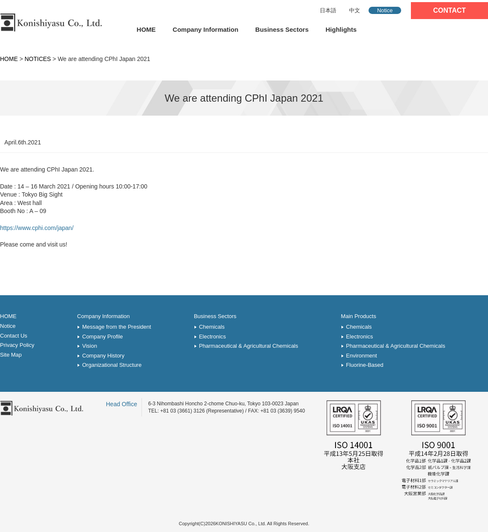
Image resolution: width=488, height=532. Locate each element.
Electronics (212, 336)
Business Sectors (282, 29)
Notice (385, 10)
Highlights (341, 29)
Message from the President (116, 327)
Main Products (358, 316)
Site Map (11, 355)
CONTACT (449, 10)
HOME (146, 29)
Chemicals (212, 327)
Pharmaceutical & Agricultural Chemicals (248, 346)
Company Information (205, 29)
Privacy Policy (17, 345)
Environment (361, 355)
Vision (89, 346)
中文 (354, 10)
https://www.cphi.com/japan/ (37, 227)
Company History (103, 355)
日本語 (328, 10)
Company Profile (102, 336)
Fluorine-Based (364, 365)
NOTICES (38, 58)
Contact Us (13, 335)
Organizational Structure (111, 365)
